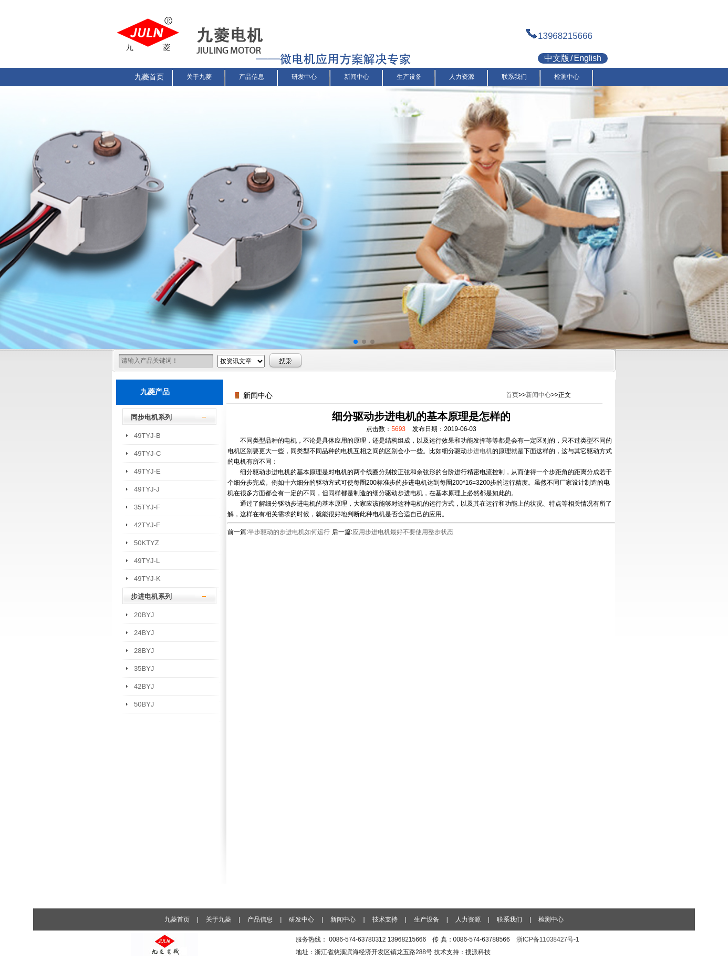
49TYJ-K (147, 578)
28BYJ (144, 651)
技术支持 (385, 919)
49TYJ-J (146, 489)
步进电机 (479, 451)
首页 (512, 394)
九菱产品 (155, 391)
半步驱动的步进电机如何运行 (289, 532)
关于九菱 (218, 919)
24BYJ (144, 633)
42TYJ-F (147, 525)
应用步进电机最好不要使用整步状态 (402, 532)
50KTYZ (146, 543)
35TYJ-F (147, 507)
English (587, 58)
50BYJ (144, 704)
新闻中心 (538, 394)
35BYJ (144, 668)
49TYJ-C (147, 453)
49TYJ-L (147, 561)
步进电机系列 (151, 596)
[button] (355, 342)
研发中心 (301, 919)
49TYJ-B (147, 435)
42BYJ (144, 686)
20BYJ (144, 615)
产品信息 (260, 919)
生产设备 (426, 919)
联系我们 (509, 919)
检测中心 (551, 919)
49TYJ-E (147, 471)
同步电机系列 (151, 417)
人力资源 (468, 919)
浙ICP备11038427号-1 (547, 939)
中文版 (556, 58)
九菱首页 (177, 919)
